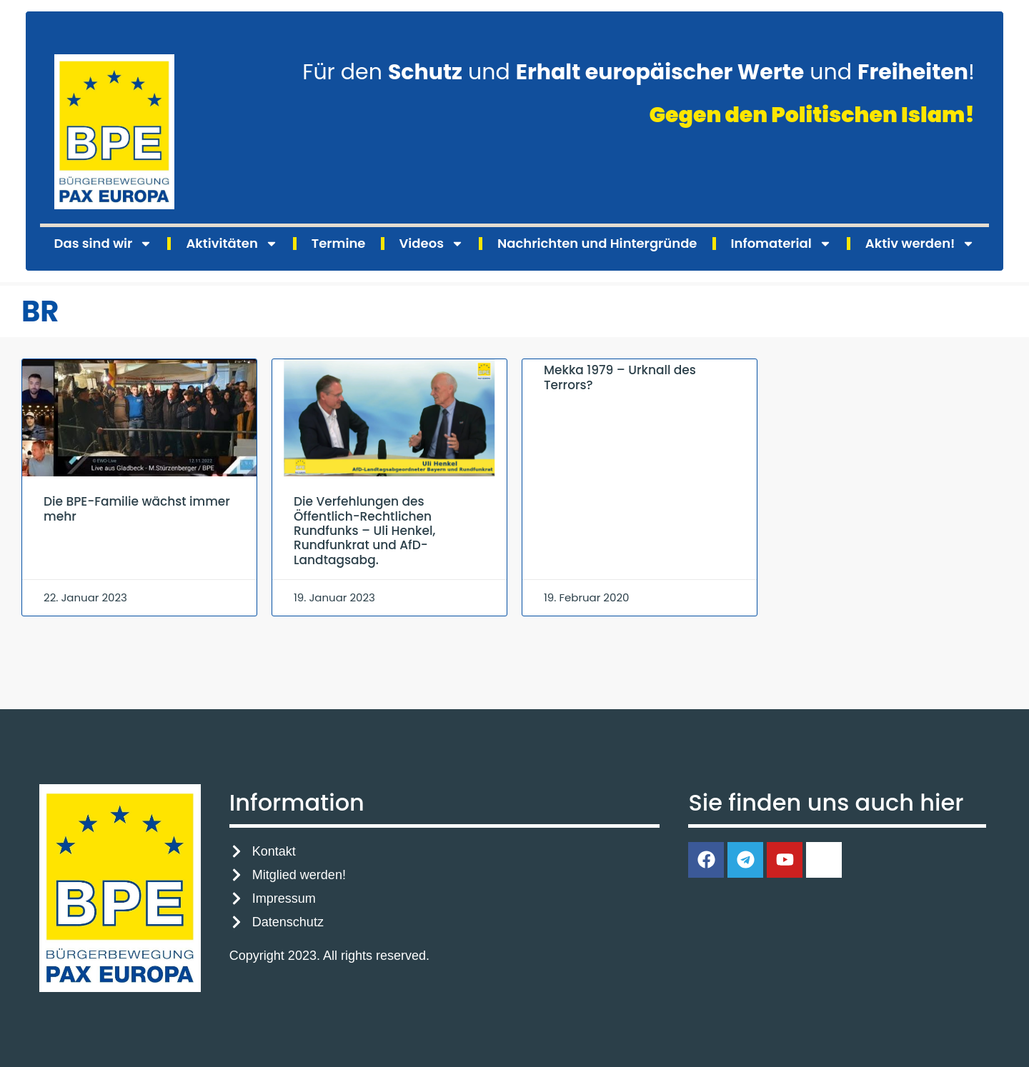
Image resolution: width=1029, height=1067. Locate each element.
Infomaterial (781, 243)
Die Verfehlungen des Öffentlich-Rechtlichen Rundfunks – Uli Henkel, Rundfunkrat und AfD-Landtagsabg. (364, 530)
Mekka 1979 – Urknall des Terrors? (620, 377)
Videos (431, 243)
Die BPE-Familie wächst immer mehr (137, 508)
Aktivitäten (231, 243)
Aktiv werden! (920, 243)
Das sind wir (103, 243)
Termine (339, 243)
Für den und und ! (638, 72)
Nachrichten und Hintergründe (597, 243)
